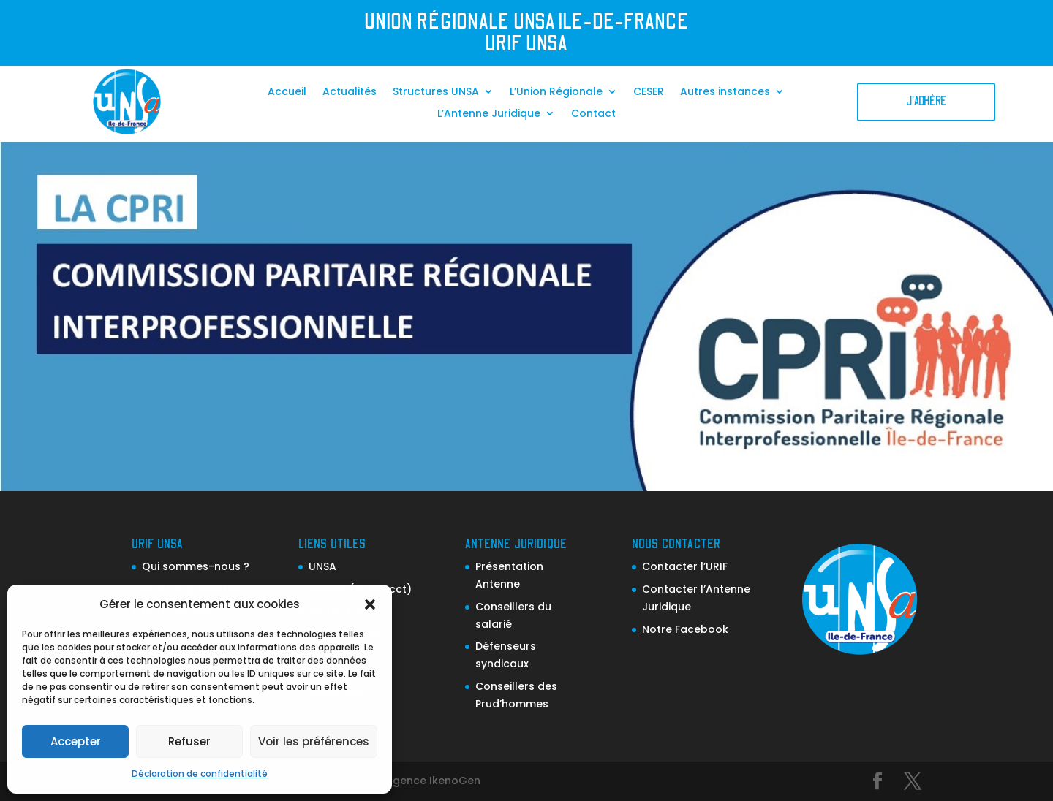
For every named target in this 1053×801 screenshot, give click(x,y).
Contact (593, 114)
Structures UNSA (436, 92)
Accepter (75, 741)
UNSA (322, 566)
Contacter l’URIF (685, 566)
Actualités (349, 92)
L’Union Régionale (556, 92)
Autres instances (725, 92)
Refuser (189, 741)
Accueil (287, 92)
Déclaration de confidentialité (200, 773)
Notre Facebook (685, 629)
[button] (370, 604)
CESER (648, 92)
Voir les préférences (313, 741)
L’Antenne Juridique (488, 114)
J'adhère (926, 101)
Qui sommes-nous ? (195, 566)
